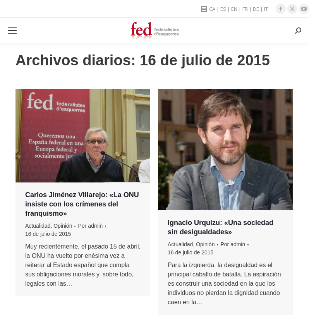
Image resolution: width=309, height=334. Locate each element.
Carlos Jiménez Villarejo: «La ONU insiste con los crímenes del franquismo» (82, 204)
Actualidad (37, 226)
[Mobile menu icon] (12, 30)
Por (90, 226)
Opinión (62, 226)
